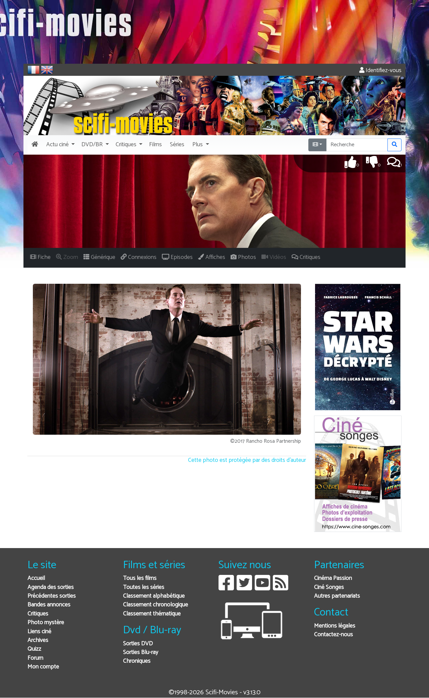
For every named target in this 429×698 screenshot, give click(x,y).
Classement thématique (152, 614)
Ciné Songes (329, 587)
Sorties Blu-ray (140, 652)
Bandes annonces (48, 605)
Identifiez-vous (380, 70)
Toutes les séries (143, 587)
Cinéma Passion (333, 578)
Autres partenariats (337, 596)
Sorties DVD (138, 644)
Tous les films (140, 578)
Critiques (37, 614)
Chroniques (136, 661)
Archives (37, 640)
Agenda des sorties (50, 587)
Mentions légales (334, 626)
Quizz (34, 649)
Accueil (36, 578)
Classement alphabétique (154, 596)
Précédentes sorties (51, 596)
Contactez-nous (333, 635)
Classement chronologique (155, 605)
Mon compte (43, 667)
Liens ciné (39, 632)
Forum (35, 658)
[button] (59, 145)
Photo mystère (45, 623)
